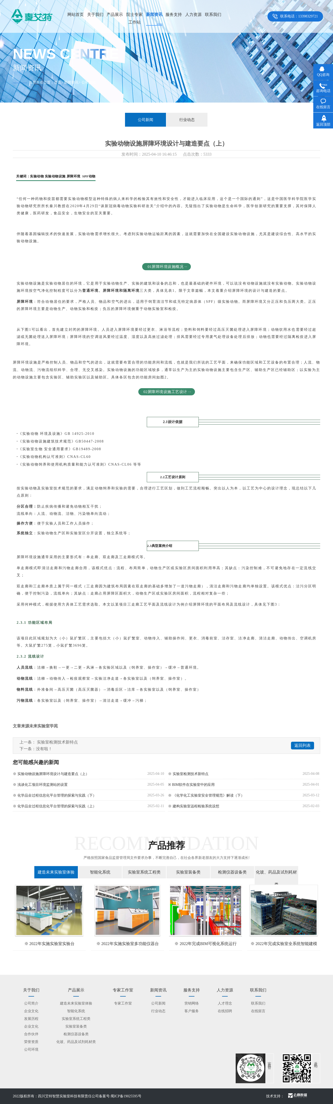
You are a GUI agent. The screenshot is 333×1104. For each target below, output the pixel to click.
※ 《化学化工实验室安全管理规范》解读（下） (206, 795)
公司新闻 (145, 120)
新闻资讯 (154, 14)
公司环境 (31, 1049)
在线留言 (258, 1011)
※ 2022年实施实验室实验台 (49, 943)
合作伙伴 (31, 1034)
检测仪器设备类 (232, 872)
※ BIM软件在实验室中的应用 (191, 785)
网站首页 (75, 14)
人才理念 (225, 1003)
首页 (57, 82)
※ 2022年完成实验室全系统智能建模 (284, 943)
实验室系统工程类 (144, 872)
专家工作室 (123, 1003)
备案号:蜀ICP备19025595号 (120, 1096)
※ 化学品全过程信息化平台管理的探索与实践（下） (54, 795)
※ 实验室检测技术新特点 (188, 774)
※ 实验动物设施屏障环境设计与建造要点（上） (51, 774)
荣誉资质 (31, 1042)
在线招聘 (225, 1011)
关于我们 (95, 14)
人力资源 (193, 14)
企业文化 (31, 1011)
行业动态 (187, 120)
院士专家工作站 (134, 18)
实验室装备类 (188, 872)
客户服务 (191, 1011)
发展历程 (31, 1019)
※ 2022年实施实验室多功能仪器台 (127, 943)
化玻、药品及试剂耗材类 (276, 878)
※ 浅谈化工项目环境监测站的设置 (40, 785)
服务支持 (173, 14)
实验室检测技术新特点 (57, 742)
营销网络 (191, 1003)
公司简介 (31, 1003)
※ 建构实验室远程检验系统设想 (193, 806)
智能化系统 (100, 872)
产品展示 (115, 14)
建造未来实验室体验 (56, 872)
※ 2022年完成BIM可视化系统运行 (205, 943)
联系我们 (213, 14)
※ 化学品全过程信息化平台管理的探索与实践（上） (54, 806)
